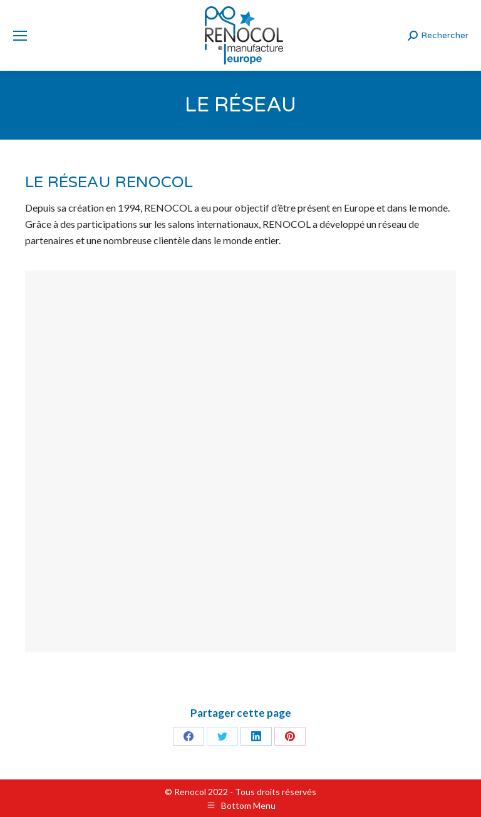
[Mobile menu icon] (20, 35)
